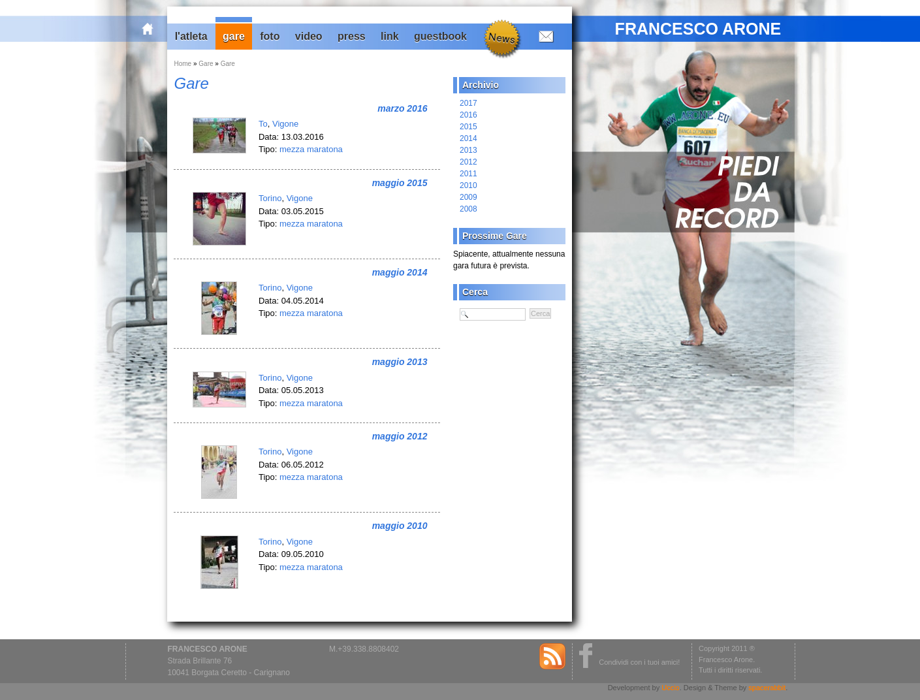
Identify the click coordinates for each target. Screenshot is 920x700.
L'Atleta (191, 36)
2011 (468, 173)
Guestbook (440, 36)
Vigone (285, 124)
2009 (468, 197)
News (501, 37)
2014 (468, 138)
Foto (269, 36)
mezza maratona (311, 149)
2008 (468, 209)
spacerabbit (766, 688)
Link (390, 36)
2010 (468, 185)
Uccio (670, 688)
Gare (234, 36)
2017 (468, 103)
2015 (468, 126)
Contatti (543, 36)
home (155, 29)
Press (352, 36)
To (263, 124)
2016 (468, 114)
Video (309, 36)
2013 (468, 150)
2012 (468, 162)
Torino (270, 198)
